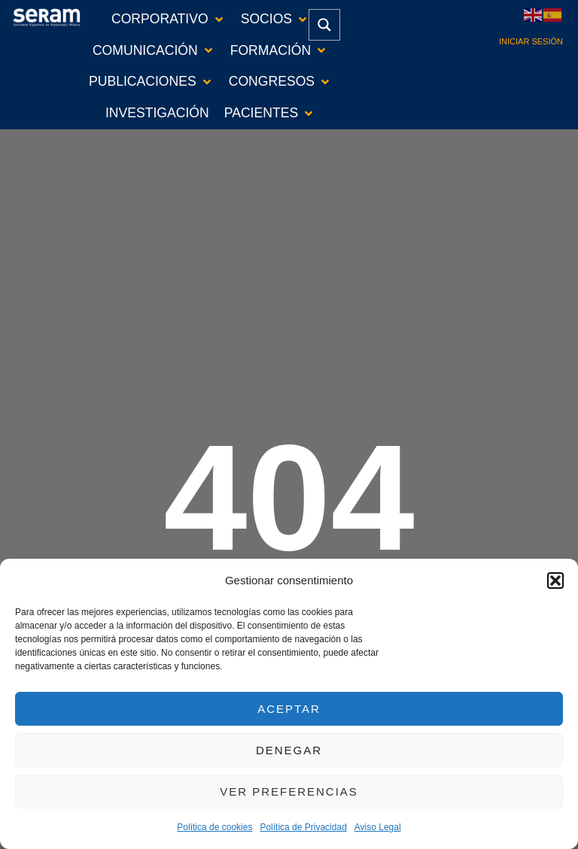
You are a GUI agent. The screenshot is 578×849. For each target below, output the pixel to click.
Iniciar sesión (531, 41)
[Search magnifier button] (324, 25)
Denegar (289, 750)
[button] (555, 580)
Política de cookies (214, 827)
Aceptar (289, 708)
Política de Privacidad (303, 827)
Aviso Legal (377, 827)
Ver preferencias (289, 791)
